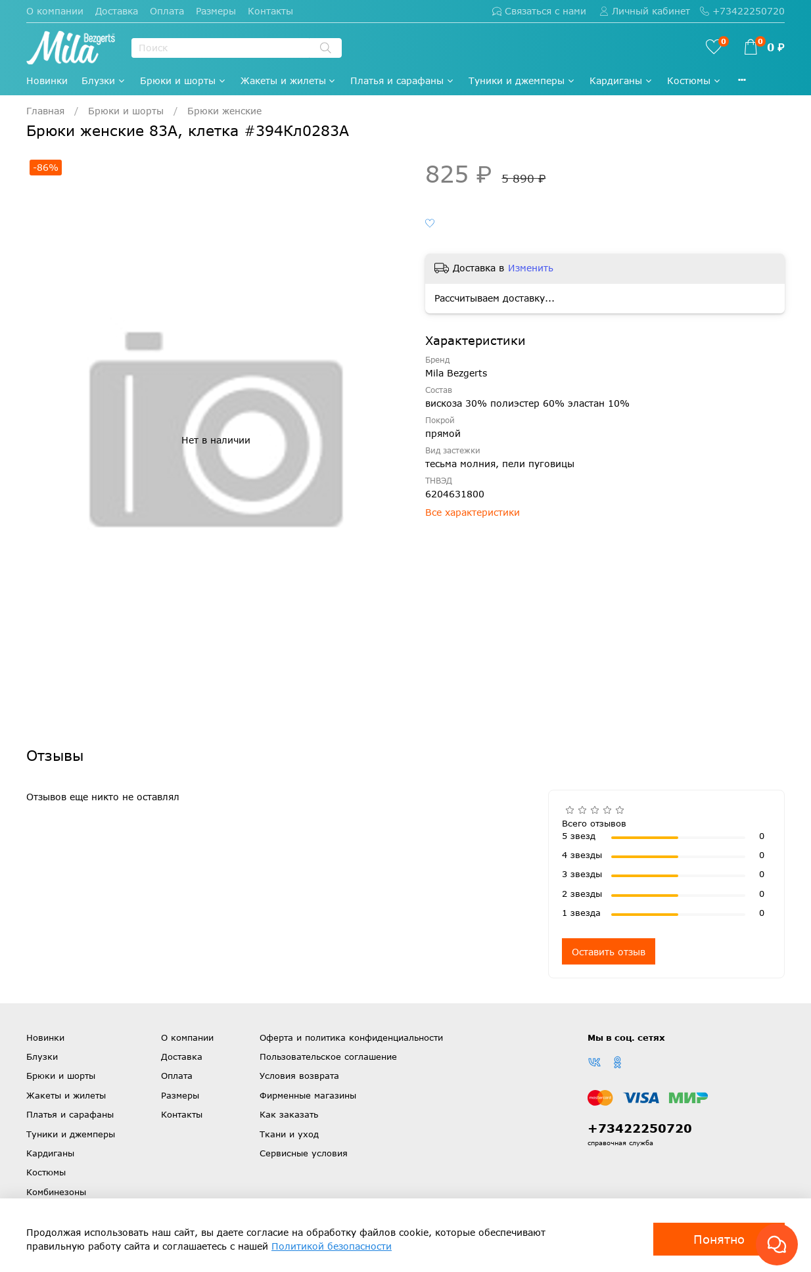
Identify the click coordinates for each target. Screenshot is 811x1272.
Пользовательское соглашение (328, 1056)
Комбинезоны (56, 1192)
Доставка (116, 10)
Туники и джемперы (522, 80)
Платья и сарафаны (402, 80)
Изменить (530, 267)
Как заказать (289, 1114)
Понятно (719, 1239)
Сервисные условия (304, 1153)
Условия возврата (299, 1075)
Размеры (216, 10)
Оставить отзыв (608, 951)
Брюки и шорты (183, 80)
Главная (45, 110)
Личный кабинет (644, 10)
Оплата (167, 10)
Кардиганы (621, 80)
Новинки (47, 80)
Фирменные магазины (308, 1095)
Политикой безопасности (331, 1246)
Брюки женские (224, 110)
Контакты (270, 10)
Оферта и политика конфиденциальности (351, 1037)
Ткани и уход (289, 1134)
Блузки (103, 80)
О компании (54, 10)
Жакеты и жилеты (289, 80)
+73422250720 (742, 10)
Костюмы (694, 80)
